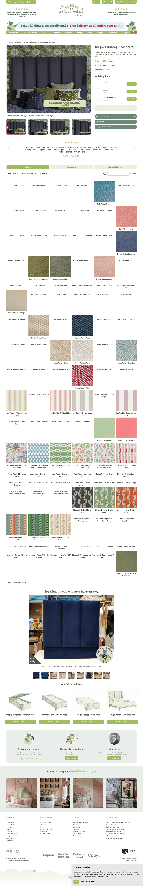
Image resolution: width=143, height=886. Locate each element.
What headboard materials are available (118, 836)
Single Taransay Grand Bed (122, 714)
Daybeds (9, 831)
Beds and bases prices (113, 827)
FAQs (41, 827)
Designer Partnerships (47, 829)
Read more (71, 758)
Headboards (10, 822)
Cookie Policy (77, 834)
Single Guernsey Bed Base (54, 714)
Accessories (10, 838)
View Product (20, 722)
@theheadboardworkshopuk (82, 771)
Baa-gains (9, 840)
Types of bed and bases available (116, 829)
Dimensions (43, 831)
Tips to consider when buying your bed (118, 822)
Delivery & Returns (45, 822)
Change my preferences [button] (88, 882)
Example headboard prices (114, 838)
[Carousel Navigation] (71, 149)
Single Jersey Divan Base (88, 714)
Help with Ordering (45, 834)
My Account (107, 2)
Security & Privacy (78, 836)
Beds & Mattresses (12, 825)
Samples (9, 836)
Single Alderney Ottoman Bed (20, 714)
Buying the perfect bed (113, 825)
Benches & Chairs (12, 834)
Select (131, 84)
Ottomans (9, 827)
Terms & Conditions (79, 831)
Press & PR (76, 829)
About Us (76, 825)
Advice (42, 836)
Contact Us (76, 827)
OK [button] (76, 882)
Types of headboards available (115, 834)
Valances (9, 829)
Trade (96, 2)
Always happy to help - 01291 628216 (21, 2)
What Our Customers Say (81, 822)
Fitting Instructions (45, 825)
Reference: (99, 69)
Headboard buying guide (113, 831)
